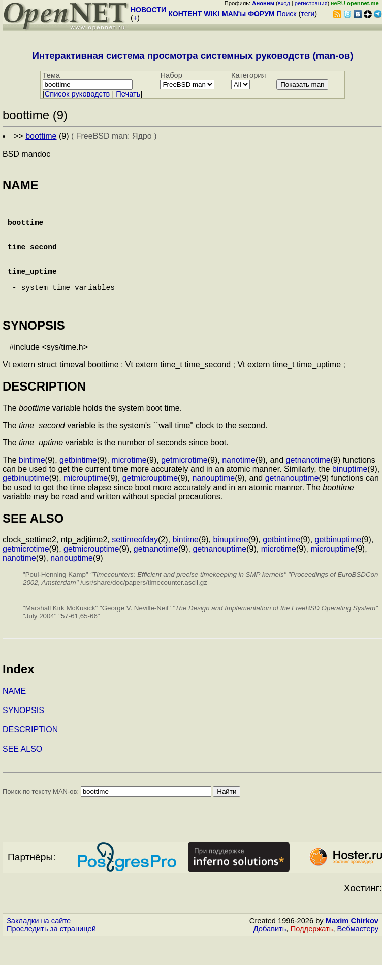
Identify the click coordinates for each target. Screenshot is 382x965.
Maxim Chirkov (352, 947)
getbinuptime (26, 504)
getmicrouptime (150, 504)
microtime (128, 486)
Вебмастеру (357, 955)
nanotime (239, 486)
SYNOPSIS (23, 736)
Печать (128, 94)
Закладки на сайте (39, 947)
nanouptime (214, 504)
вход (284, 3)
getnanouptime (292, 504)
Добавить (269, 955)
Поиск (287, 14)
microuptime (85, 504)
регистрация (311, 3)
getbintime (78, 486)
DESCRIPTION (30, 756)
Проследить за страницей (51, 955)
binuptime (349, 495)
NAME (14, 717)
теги (307, 14)
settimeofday (135, 566)
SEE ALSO (22, 775)
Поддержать (312, 955)
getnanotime (308, 486)
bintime (32, 486)
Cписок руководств (77, 94)
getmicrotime (184, 486)
